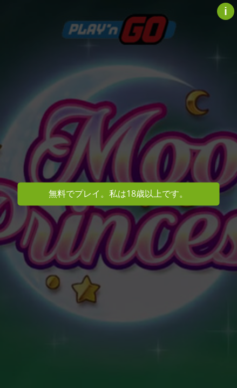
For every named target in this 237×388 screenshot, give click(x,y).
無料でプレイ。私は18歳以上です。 (118, 193)
